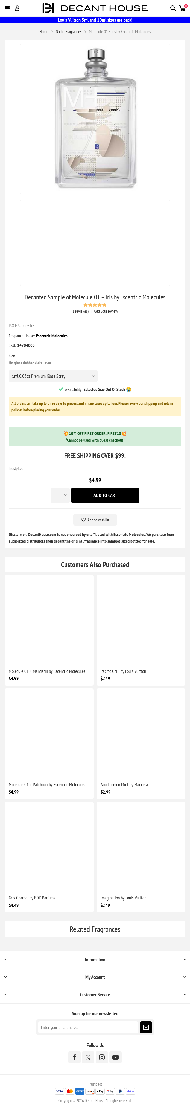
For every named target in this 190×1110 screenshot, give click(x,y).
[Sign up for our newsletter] (88, 1027)
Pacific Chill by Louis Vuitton (123, 671)
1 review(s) (80, 311)
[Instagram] (102, 1057)
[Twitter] (88, 1057)
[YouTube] (115, 1057)
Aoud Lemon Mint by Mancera (124, 785)
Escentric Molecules (52, 335)
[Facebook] (74, 1057)
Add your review (106, 311)
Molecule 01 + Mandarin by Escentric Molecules (47, 671)
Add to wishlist (98, 520)
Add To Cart (105, 495)
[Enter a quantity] (60, 495)
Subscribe (146, 1027)
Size (12, 355)
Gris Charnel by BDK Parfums (32, 898)
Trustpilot (16, 468)
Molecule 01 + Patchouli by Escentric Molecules (47, 785)
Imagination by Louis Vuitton (123, 898)
